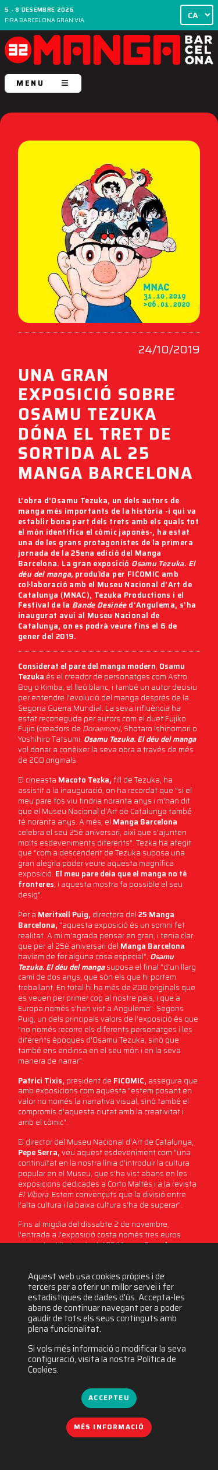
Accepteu (108, 1397)
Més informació (109, 1427)
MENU (43, 83)
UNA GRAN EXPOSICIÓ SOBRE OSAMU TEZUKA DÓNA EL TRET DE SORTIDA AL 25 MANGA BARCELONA (105, 426)
